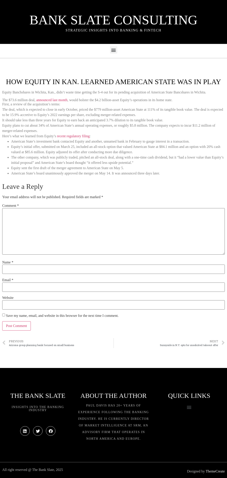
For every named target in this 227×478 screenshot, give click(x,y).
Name (7, 262)
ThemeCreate (215, 471)
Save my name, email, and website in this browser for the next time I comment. (62, 315)
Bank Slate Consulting (113, 20)
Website (8, 298)
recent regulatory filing (73, 136)
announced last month (51, 100)
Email (7, 280)
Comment (10, 205)
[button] (113, 50)
